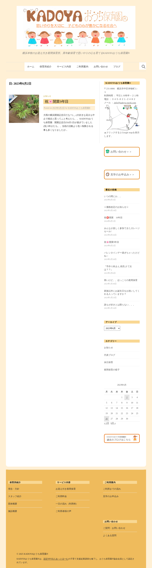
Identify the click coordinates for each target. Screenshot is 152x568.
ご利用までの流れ (112, 489)
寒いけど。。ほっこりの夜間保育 (120, 280)
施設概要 (12, 511)
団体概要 (12, 504)
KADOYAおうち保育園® (36, 554)
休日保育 (108, 362)
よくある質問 (109, 535)
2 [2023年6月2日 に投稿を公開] (127, 397)
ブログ (116, 66)
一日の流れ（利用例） (67, 504)
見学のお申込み (111, 496)
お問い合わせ (101, 66)
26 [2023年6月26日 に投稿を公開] (107, 419)
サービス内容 (64, 66)
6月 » (113, 423)
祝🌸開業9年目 (57, 101)
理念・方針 (13, 489)
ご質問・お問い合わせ (114, 528)
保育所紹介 (46, 66)
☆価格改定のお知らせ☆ (116, 207)
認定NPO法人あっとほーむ (55, 559)
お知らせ (47, 96)
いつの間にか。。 (113, 196)
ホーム (30, 66)
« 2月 (106, 423)
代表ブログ (109, 355)
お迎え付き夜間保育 (66, 489)
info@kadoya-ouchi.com (125, 103)
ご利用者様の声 (63, 511)
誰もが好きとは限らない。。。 (119, 305)
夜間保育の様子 (112, 370)
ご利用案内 (82, 66)
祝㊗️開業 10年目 (113, 217)
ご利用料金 (61, 496)
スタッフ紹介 (15, 496)
